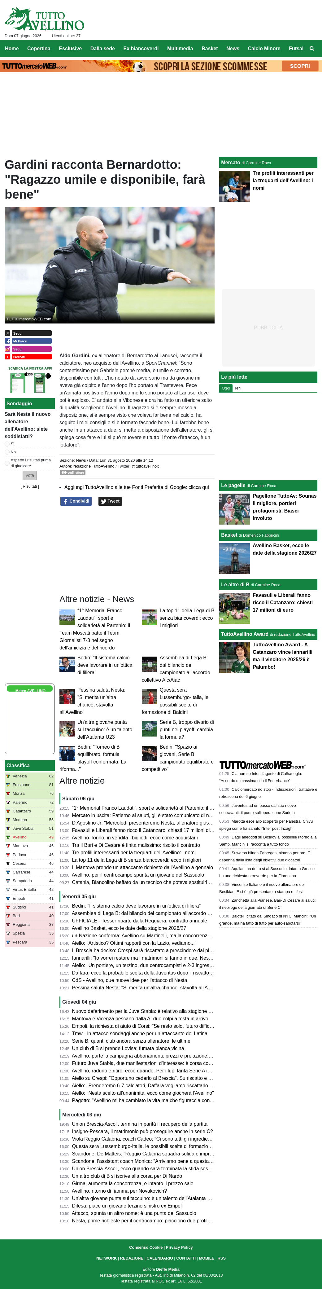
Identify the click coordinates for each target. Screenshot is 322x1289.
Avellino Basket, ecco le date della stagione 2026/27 (129, 928)
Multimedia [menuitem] (180, 48)
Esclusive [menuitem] (70, 48)
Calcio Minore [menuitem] (264, 48)
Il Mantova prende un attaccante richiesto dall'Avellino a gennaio (142, 867)
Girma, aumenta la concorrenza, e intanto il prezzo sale (133, 1183)
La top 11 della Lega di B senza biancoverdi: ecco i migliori (187, 618)
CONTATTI (186, 1258)
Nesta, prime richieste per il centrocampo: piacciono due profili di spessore (153, 1220)
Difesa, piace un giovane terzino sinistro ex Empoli (127, 1205)
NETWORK (106, 1258)
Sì (13, 444)
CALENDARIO (159, 1258)
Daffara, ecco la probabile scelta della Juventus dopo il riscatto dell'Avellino (154, 972)
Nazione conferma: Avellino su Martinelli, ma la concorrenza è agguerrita (155, 935)
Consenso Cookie (146, 1247)
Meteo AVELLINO (30, 691)
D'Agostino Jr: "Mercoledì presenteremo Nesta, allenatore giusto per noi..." (154, 822)
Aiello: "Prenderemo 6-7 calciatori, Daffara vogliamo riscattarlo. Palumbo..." (154, 1085)
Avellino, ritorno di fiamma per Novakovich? (119, 1191)
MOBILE (206, 1258)
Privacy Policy (179, 1247)
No (13, 452)
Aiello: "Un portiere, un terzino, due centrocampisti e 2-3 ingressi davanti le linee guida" (167, 965)
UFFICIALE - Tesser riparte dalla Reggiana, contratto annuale (139, 920)
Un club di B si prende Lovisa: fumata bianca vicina (128, 1048)
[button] (30, 475)
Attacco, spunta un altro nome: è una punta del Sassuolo (134, 1213)
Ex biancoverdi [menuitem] (141, 48)
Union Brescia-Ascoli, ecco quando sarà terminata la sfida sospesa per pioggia (158, 1168)
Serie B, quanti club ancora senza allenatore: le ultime (131, 1041)
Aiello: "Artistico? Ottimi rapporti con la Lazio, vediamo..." (134, 943)
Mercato (230, 162)
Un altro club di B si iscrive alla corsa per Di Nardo (127, 1176)
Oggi (226, 388)
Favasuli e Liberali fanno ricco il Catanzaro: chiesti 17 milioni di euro (146, 830)
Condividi (76, 501)
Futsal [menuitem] (296, 48)
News (81, 460)
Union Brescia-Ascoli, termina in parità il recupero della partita (140, 1124)
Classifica (18, 765)
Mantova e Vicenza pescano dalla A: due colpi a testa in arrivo (140, 1018)
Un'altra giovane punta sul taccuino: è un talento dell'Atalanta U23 (104, 729)
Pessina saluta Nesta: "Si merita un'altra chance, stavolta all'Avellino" (148, 987)
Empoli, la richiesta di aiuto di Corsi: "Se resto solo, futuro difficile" (144, 1026)
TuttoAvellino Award (244, 634)
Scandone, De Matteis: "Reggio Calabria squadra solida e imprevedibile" (151, 1153)
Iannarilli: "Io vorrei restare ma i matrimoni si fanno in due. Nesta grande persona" (161, 958)
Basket (229, 535)
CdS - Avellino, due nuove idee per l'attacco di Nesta (129, 980)
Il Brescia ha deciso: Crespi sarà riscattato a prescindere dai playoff (146, 950)
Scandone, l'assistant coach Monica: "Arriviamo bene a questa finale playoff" (156, 1161)
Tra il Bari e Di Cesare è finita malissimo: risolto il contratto (136, 845)
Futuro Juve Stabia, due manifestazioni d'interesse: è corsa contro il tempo (154, 1063)
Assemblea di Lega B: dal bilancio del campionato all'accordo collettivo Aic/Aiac (159, 913)
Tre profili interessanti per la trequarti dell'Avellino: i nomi (134, 852)
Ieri (238, 388)
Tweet (110, 501)
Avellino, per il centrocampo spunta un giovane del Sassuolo (138, 875)
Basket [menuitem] (210, 48)
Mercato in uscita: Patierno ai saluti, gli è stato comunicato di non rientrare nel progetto (167, 815)
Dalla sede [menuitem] (102, 48)
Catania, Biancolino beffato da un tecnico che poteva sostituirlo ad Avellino (153, 882)
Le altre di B (235, 584)
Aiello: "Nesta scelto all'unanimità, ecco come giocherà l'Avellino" (143, 1093)
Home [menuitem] (12, 48)
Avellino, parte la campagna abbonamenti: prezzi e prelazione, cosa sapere (154, 1055)
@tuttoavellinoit (145, 466)
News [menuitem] (232, 48)
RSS (222, 1258)
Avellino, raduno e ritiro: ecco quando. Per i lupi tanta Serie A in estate (148, 1070)
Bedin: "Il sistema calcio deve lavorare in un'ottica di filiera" (104, 665)
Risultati (30, 486)
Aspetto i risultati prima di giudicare (31, 463)
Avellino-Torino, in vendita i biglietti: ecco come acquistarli (135, 837)
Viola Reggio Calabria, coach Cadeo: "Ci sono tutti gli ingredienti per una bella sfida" (164, 1139)
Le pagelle (233, 485)
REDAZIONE (131, 1258)
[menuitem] (312, 48)
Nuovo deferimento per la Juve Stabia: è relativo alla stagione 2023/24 (149, 1011)
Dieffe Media (167, 1269)
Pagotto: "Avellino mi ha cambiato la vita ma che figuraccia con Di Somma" (154, 1100)
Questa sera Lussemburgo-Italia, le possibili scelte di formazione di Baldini (153, 1146)
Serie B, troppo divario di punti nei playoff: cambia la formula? (187, 729)
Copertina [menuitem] (38, 48)
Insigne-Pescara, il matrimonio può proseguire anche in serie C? (142, 1131)
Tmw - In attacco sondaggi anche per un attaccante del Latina (139, 1033)
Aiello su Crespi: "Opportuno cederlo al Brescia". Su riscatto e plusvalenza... (155, 1078)
